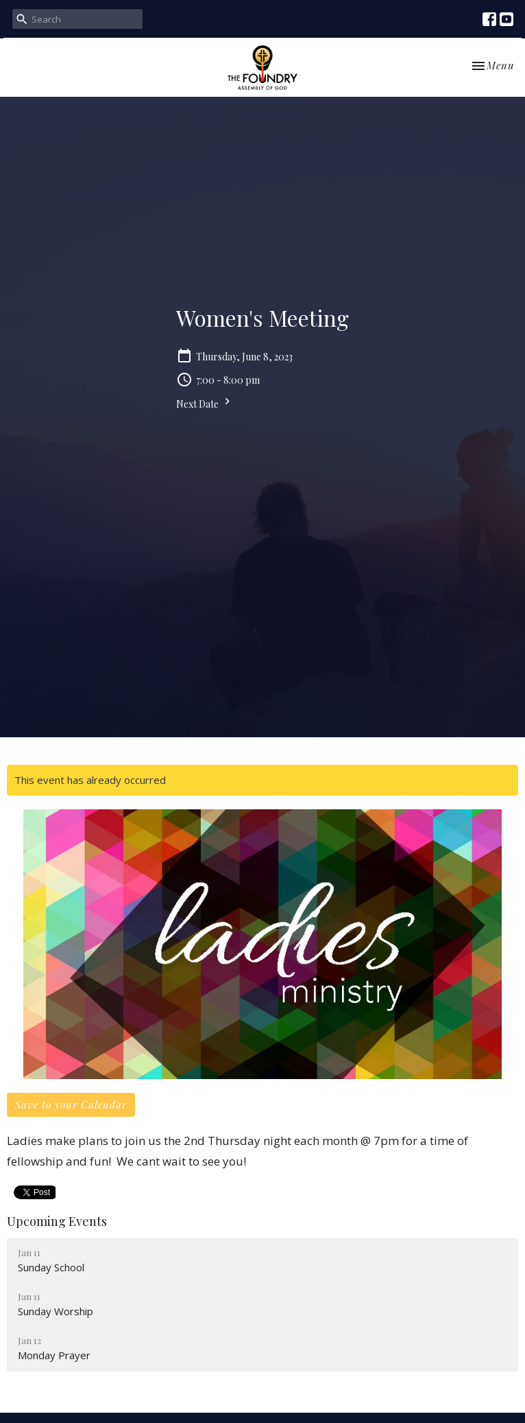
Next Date (205, 402)
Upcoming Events (57, 1221)
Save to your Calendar (71, 1104)
